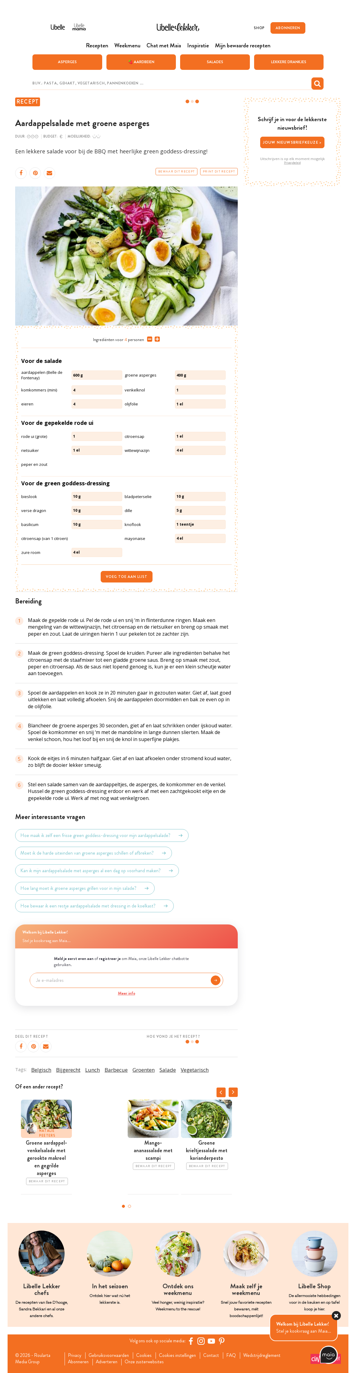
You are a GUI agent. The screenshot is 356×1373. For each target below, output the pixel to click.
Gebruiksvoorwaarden (110, 1355)
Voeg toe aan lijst (126, 576)
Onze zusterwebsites (148, 1362)
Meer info (126, 993)
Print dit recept (219, 171)
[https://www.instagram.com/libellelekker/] (202, 1340)
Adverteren (109, 1362)
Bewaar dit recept (176, 171)
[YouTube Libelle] (212, 1340)
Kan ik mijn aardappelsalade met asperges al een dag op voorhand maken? (97, 870)
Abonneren (79, 1362)
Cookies (146, 1355)
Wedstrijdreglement (268, 1355)
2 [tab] (129, 1205)
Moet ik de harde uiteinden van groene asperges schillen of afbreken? (93, 852)
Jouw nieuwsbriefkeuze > (292, 142)
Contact (216, 1355)
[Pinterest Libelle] (222, 1340)
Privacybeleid (292, 162)
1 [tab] (123, 1205)
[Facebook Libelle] (191, 1340)
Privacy (75, 1355)
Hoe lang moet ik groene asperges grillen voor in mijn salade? (84, 888)
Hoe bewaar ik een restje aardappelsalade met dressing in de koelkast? (94, 905)
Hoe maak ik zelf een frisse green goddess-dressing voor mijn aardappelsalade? (101, 835)
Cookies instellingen (181, 1355)
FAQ (236, 1355)
